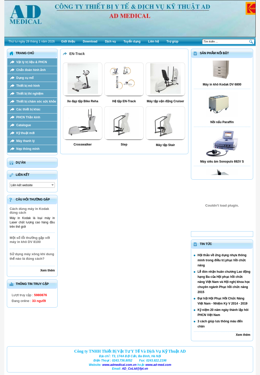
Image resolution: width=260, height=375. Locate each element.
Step (124, 144)
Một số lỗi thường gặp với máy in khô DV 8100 (30, 240)
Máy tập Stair (165, 145)
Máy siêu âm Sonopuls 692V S (222, 163)
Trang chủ (25, 53)
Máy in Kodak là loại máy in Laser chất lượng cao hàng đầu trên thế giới (32, 222)
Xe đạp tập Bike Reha (82, 101)
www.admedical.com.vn (119, 365)
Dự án (20, 162)
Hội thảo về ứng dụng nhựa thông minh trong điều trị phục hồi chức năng (222, 260)
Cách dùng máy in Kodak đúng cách (29, 210)
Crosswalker (83, 144)
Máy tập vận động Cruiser (165, 101)
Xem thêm (47, 270)
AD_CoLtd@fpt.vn (135, 368)
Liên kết (22, 175)
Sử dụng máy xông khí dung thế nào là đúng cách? (32, 256)
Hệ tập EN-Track (124, 101)
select (53, 185)
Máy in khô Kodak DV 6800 (222, 86)
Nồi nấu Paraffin (222, 123)
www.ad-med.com (158, 365)
